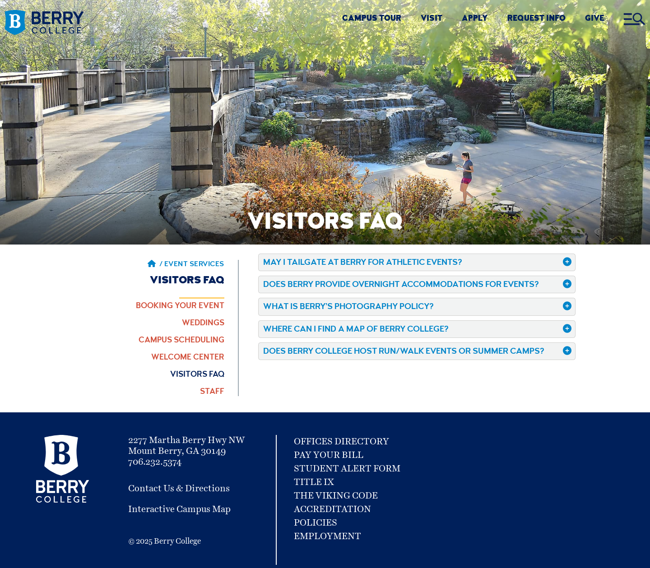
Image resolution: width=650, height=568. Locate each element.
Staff (212, 392)
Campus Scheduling (181, 341)
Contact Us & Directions (179, 488)
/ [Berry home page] (155, 264)
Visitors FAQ (197, 375)
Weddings (203, 323)
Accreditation (332, 509)
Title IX (314, 482)
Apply (475, 19)
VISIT (431, 19)
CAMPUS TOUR (371, 19)
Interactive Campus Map (179, 509)
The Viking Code (336, 495)
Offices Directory (341, 441)
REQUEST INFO (536, 19)
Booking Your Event (180, 306)
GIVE (594, 19)
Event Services (194, 264)
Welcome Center (187, 358)
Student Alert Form (347, 468)
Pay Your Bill (328, 455)
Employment (327, 536)
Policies (315, 522)
